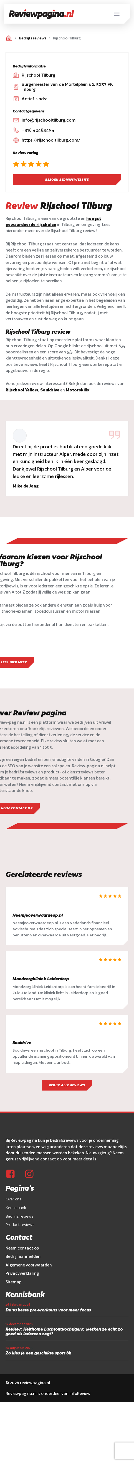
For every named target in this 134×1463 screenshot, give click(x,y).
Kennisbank (16, 1209)
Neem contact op (22, 1249)
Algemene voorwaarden (29, 1266)
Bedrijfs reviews (32, 38)
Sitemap (14, 1283)
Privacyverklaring (22, 1275)
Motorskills (77, 390)
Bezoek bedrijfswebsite (67, 180)
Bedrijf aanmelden (23, 1258)
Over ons (13, 1200)
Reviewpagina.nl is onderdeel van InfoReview (48, 1395)
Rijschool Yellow (22, 390)
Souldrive (49, 390)
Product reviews (20, 1226)
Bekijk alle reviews (67, 1087)
